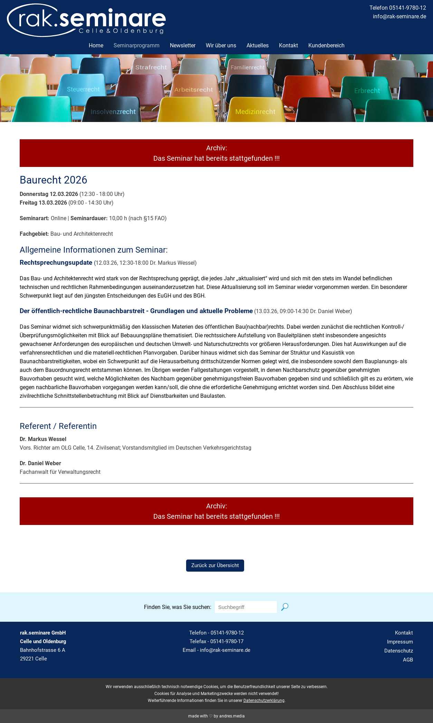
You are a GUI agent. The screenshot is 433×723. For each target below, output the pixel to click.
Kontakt (288, 45)
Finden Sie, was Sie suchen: (177, 607)
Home (96, 45)
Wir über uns (221, 45)
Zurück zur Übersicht (215, 565)
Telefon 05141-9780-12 (397, 7)
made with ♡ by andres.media (216, 716)
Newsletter (182, 45)
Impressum (400, 642)
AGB (408, 660)
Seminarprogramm (137, 45)
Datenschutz (398, 651)
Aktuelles (258, 45)
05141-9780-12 (227, 633)
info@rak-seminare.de (399, 16)
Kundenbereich (326, 45)
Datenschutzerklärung (264, 700)
